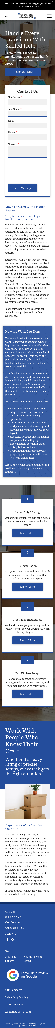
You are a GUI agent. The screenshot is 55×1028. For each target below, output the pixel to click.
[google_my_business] (12, 940)
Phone (11, 132)
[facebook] (7, 940)
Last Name (14, 109)
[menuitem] (27, 997)
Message (12, 144)
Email (11, 120)
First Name (14, 97)
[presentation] (20, 170)
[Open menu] (49, 16)
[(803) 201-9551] (6, 17)
